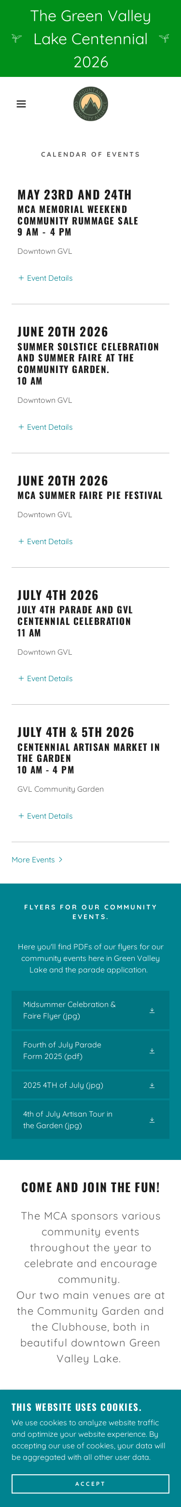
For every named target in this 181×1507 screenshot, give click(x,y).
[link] (90, 104)
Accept (90, 1484)
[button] (14, 103)
